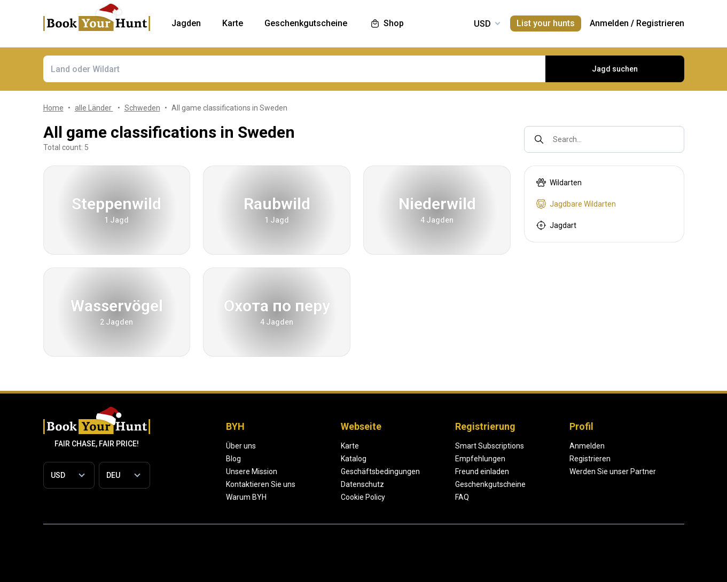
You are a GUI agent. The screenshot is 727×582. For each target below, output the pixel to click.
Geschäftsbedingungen (418, 471)
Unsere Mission (251, 471)
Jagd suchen (615, 69)
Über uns (241, 446)
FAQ (538, 497)
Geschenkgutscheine (566, 484)
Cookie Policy (401, 497)
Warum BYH (246, 497)
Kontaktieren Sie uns (260, 484)
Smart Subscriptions (565, 446)
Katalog (391, 458)
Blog (233, 458)
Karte (388, 446)
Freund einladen (558, 471)
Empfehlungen (556, 458)
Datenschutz (400, 484)
